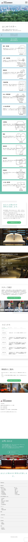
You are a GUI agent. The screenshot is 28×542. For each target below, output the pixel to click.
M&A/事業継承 (3, 493)
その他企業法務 (3, 494)
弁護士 (2, 508)
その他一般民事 (17, 494)
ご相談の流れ (3, 514)
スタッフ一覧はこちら (14, 297)
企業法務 (14, 257)
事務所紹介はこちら (14, 222)
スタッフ (2, 506)
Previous (1, 307)
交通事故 (14, 267)
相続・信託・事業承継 (14, 264)
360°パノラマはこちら (14, 380)
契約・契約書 (3, 488)
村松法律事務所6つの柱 (4, 496)
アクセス (2, 517)
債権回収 (2, 491)
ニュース (3, 327)
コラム (21, 327)
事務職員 (2, 523)
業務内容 (2, 485)
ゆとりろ (14, 270)
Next (26, 307)
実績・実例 (10, 327)
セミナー (15, 327)
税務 (14, 260)
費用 (1, 511)
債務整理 (16, 492)
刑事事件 (16, 493)
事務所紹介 (2, 482)
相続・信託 (16, 491)
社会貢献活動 (14, 274)
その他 (3, 330)
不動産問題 (3, 492)
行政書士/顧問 (3, 509)
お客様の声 (3, 529)
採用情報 (2, 520)
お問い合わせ (13, 452)
